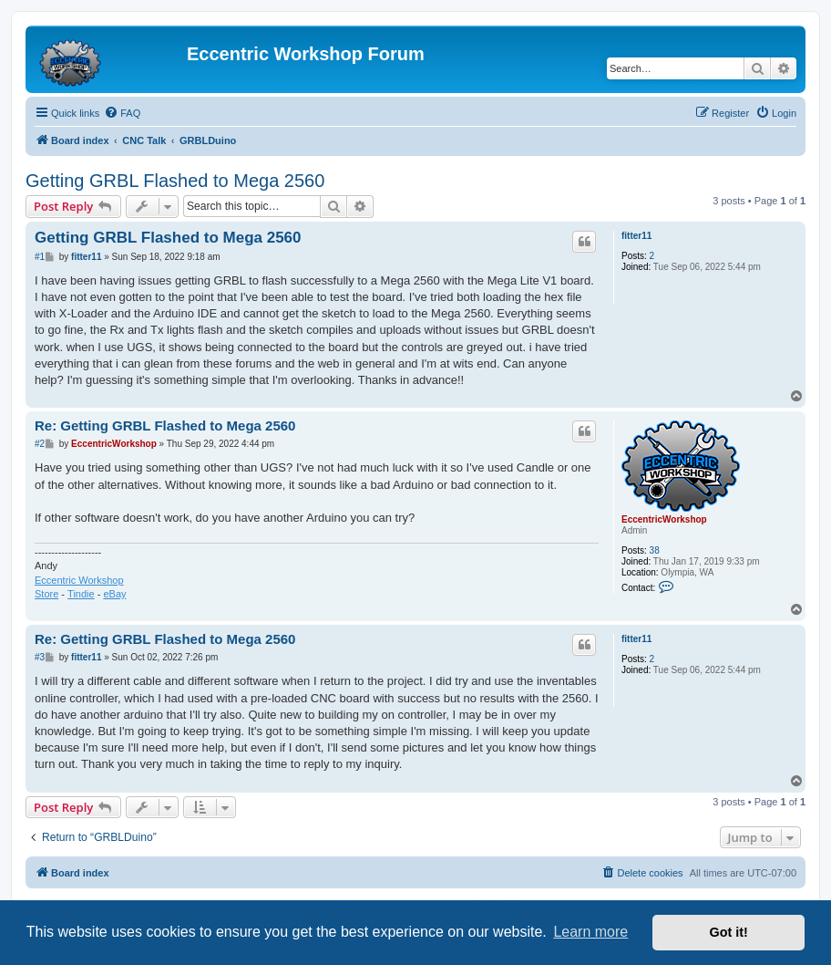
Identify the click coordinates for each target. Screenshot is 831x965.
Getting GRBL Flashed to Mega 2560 (175, 181)
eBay (114, 593)
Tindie (81, 593)
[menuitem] (122, 113)
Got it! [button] (729, 932)
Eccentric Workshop (79, 580)
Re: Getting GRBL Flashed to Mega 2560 (165, 425)
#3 (40, 657)
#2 (40, 444)
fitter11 (636, 236)
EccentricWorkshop (664, 519)
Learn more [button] (590, 931)
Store (46, 593)
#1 (40, 257)
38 (655, 550)
